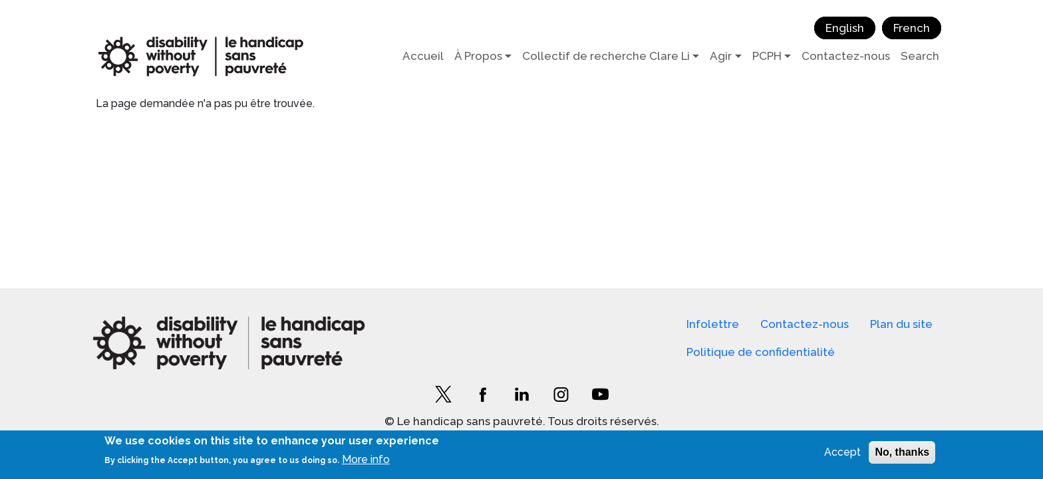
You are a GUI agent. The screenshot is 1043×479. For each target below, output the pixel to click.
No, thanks (902, 452)
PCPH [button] (767, 56)
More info (366, 459)
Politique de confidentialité (760, 352)
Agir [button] (721, 56)
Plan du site (901, 324)
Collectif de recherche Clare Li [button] (606, 56)
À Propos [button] (478, 56)
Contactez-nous (846, 56)
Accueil (423, 56)
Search (920, 56)
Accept (842, 452)
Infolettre (712, 324)
